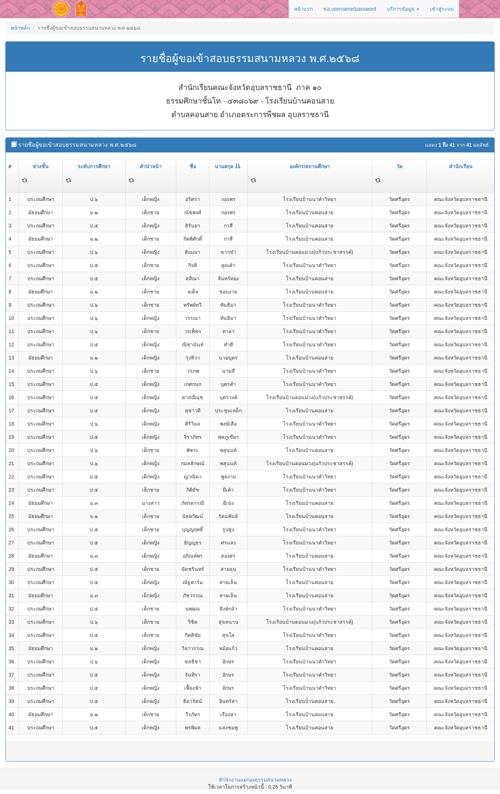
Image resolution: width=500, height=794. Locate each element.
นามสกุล (227, 166)
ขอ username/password (349, 9)
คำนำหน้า (151, 166)
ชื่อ (193, 166)
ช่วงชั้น (40, 166)
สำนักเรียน (461, 166)
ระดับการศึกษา (93, 166)
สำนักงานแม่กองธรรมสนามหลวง (255, 780)
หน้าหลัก (20, 28)
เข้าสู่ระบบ (442, 9)
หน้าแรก (303, 9)
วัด (400, 166)
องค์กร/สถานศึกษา (309, 166)
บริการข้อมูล (403, 9)
